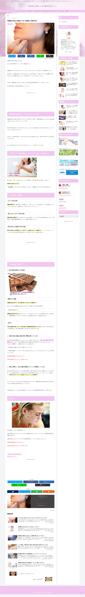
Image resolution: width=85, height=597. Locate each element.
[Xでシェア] (12, 56)
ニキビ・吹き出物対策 (17, 454)
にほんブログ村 (62, 201)
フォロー (42, 500)
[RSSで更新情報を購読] (48, 491)
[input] (68, 21)
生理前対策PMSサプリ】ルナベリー (15, 356)
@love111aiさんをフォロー (42, 503)
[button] (49, 56)
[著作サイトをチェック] (13, 491)
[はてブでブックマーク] (31, 56)
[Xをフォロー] (25, 491)
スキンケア (10, 454)
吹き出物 (9, 456)
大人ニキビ (14, 456)
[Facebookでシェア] (21, 56)
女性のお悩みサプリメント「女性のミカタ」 (18, 359)
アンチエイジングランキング (65, 195)
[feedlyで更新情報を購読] (36, 491)
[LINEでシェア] (40, 56)
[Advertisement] (30, 102)
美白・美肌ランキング (63, 188)
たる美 (68, 38)
